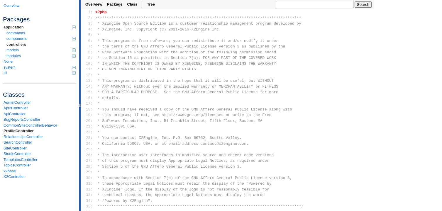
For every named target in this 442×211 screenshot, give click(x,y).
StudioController (17, 154)
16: (88, 98)
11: (88, 69)
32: (88, 189)
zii (40, 73)
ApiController (15, 114)
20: (88, 120)
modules (41, 56)
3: (88, 23)
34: (88, 200)
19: (88, 115)
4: (88, 29)
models (41, 50)
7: (88, 46)
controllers (16, 44)
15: (88, 92)
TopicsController (17, 165)
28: (88, 166)
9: (88, 57)
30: (88, 178)
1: (88, 12)
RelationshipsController (23, 137)
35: (88, 206)
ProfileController (19, 131)
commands (15, 33)
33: (88, 195)
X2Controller (14, 176)
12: (88, 75)
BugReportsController (22, 119)
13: (88, 80)
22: (88, 132)
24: (88, 143)
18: (88, 109)
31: (88, 183)
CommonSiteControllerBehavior (30, 125)
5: (88, 35)
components (41, 38)
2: (88, 18)
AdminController (17, 102)
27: (88, 160)
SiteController (15, 148)
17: (88, 103)
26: (88, 155)
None (8, 61)
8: (88, 52)
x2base (10, 171)
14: (88, 86)
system (40, 67)
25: (88, 149)
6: (88, 40)
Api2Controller (16, 108)
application (40, 27)
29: (88, 172)
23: (88, 137)
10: (88, 63)
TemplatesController (21, 159)
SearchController (18, 142)
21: (88, 126)
